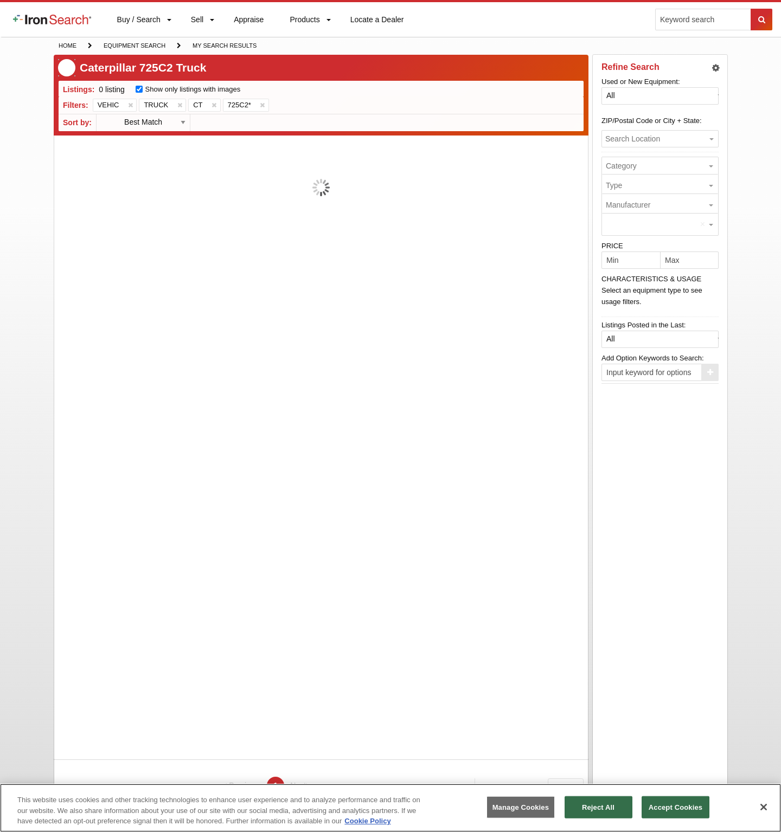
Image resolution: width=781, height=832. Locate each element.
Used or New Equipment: (640, 81)
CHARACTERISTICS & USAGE (651, 278)
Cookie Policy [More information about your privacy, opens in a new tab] (367, 821)
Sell (196, 22)
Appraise (248, 22)
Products (304, 22)
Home (67, 45)
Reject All (598, 807)
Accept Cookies (675, 807)
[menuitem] (52, 19)
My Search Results (224, 47)
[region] (390, 808)
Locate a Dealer (377, 26)
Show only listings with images (193, 89)
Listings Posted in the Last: (643, 324)
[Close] (764, 807)
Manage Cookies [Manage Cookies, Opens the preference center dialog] (520, 807)
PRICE (612, 245)
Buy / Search (139, 26)
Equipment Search (134, 47)
